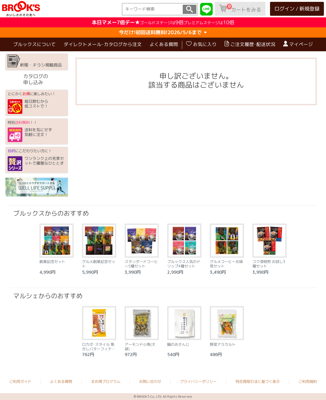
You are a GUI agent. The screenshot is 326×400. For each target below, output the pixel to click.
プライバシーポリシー (198, 381)
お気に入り (201, 44)
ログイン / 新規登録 (296, 8)
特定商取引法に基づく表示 (258, 381)
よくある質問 (164, 44)
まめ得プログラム (105, 381)
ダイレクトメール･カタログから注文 (103, 44)
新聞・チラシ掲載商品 (35, 61)
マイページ (298, 44)
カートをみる (240, 8)
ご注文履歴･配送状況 (250, 44)
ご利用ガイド (20, 381)
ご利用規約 (307, 381)
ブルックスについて (34, 44)
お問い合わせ (150, 381)
